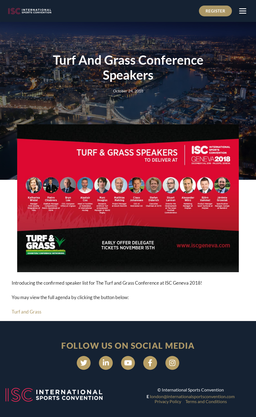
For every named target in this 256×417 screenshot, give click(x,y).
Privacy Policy (168, 401)
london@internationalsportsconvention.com (192, 396)
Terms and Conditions (206, 401)
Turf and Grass (26, 312)
